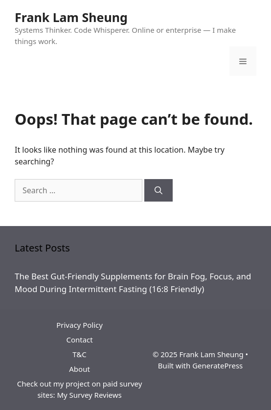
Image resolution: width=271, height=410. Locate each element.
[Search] (158, 190)
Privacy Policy (79, 325)
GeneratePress (217, 365)
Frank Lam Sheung (71, 17)
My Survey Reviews (89, 395)
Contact (79, 339)
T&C (79, 354)
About (79, 369)
